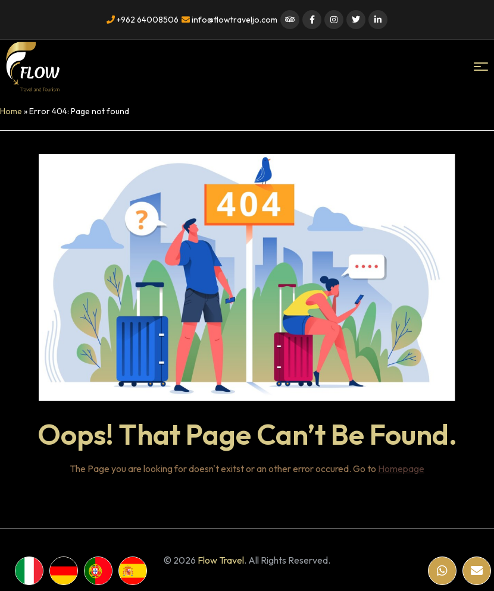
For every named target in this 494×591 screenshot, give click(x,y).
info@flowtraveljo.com (229, 19)
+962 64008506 (143, 19)
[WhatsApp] (442, 571)
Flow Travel (221, 560)
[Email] (476, 571)
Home (11, 111)
